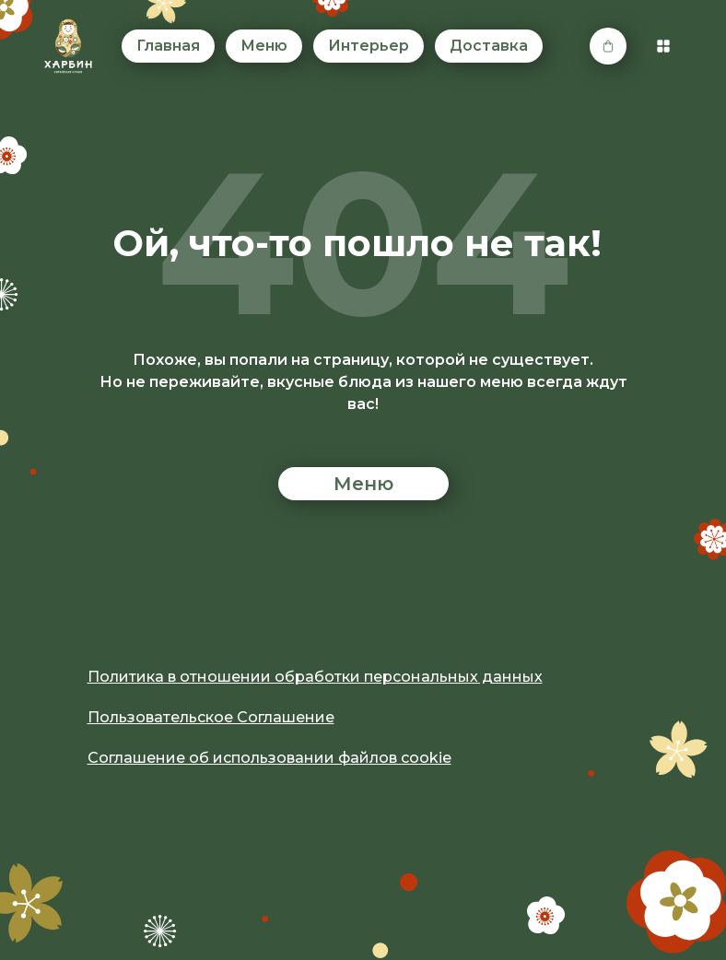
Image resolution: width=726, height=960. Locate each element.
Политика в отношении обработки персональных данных (315, 676)
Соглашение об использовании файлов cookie (269, 758)
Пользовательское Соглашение (211, 717)
